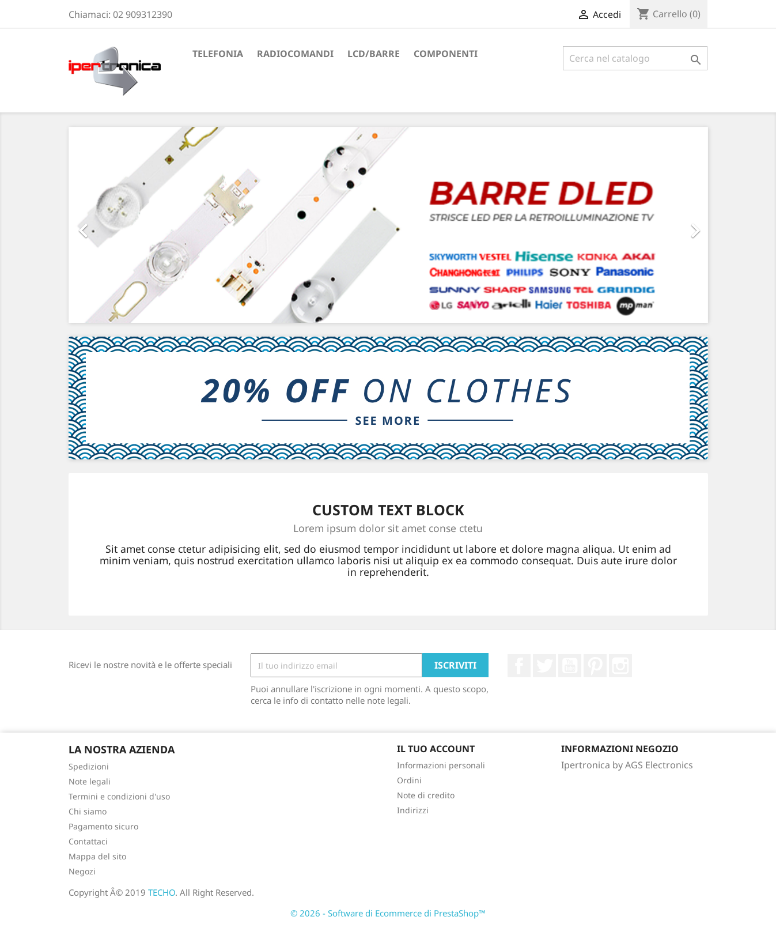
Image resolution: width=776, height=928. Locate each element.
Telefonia (217, 53)
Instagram (620, 665)
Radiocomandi (295, 53)
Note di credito (426, 795)
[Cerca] (635, 58)
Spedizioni (89, 766)
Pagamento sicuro (103, 826)
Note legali (90, 781)
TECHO (161, 892)
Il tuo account (436, 748)
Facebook (519, 665)
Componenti (446, 53)
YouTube (569, 665)
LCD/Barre (373, 53)
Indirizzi (413, 810)
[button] (117, 225)
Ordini (409, 780)
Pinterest (595, 665)
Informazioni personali (441, 765)
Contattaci (88, 841)
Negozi (82, 871)
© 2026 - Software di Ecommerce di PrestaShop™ (388, 913)
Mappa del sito (97, 856)
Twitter (544, 665)
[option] (388, 225)
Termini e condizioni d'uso (119, 796)
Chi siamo (88, 811)
